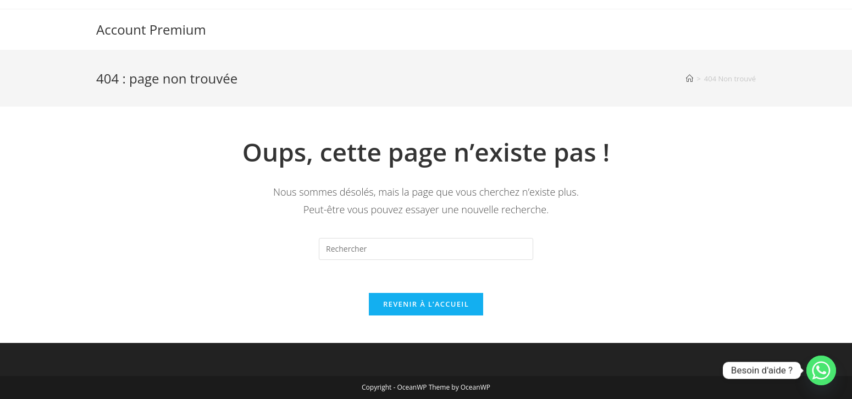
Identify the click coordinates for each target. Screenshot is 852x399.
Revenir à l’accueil (426, 304)
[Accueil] (689, 79)
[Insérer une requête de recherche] (426, 249)
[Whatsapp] (821, 370)
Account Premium (151, 29)
